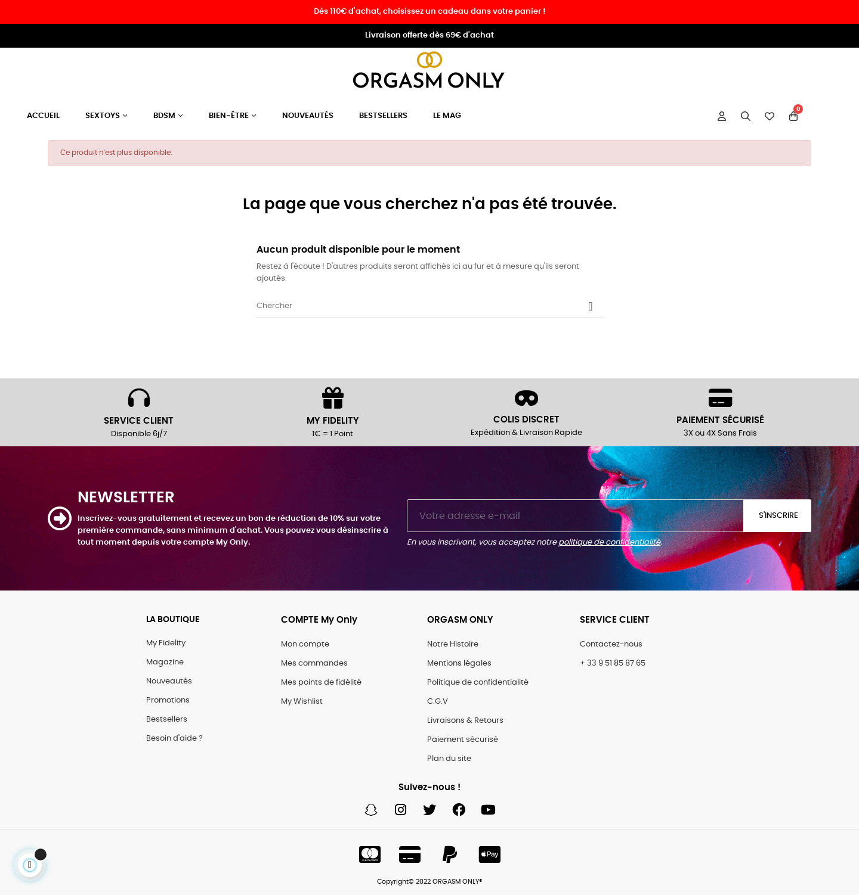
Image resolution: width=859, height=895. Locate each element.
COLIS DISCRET (526, 419)
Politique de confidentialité (478, 682)
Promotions (168, 700)
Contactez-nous (611, 644)
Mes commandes (314, 663)
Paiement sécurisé (462, 740)
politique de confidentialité (609, 542)
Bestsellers (166, 719)
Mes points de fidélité (321, 682)
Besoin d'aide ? (174, 738)
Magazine (165, 662)
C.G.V (437, 702)
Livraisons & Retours (465, 721)
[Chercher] (429, 306)
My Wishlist (302, 702)
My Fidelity (166, 643)
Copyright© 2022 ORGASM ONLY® (430, 881)
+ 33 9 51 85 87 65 (612, 663)
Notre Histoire (452, 644)
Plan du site (449, 759)
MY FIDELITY (333, 421)
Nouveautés (169, 681)
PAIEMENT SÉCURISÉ (720, 420)
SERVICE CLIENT (139, 421)
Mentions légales (459, 663)
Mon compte (305, 644)
